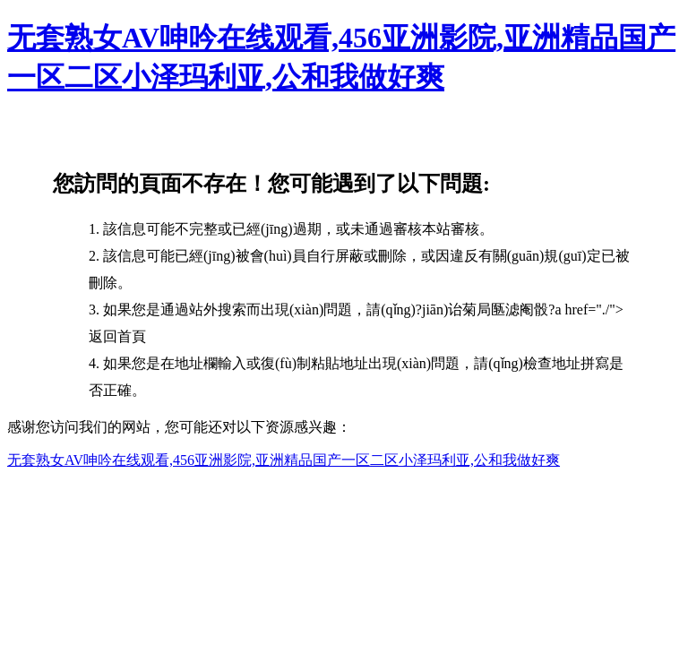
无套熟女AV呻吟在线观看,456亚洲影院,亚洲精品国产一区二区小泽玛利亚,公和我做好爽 (283, 460)
